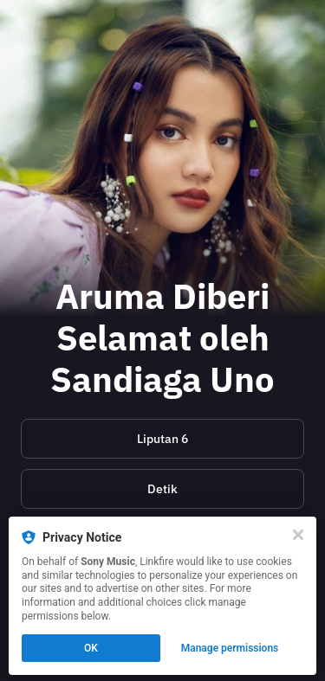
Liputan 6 (162, 439)
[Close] (298, 535)
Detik (162, 489)
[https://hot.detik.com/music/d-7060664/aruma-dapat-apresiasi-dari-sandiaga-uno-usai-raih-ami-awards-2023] (162, 489)
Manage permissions (230, 648)
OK (91, 648)
